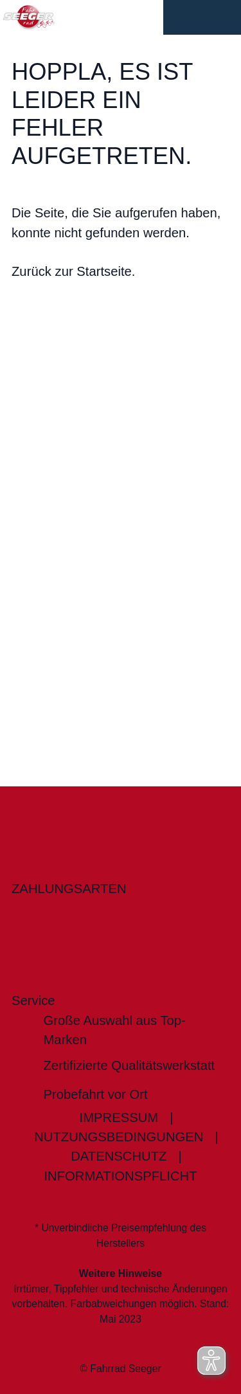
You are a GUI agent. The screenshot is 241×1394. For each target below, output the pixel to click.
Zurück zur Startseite (72, 271)
